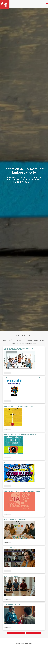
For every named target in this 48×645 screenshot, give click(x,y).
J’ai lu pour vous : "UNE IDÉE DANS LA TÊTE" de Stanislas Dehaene (23, 378)
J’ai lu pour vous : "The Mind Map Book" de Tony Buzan (20, 434)
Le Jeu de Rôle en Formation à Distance (15, 547)
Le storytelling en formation (12, 604)
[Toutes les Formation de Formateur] (33, 633)
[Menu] (46, 3)
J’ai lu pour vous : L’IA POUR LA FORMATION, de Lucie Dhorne (22, 491)
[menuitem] (46, 3)
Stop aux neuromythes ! (11, 463)
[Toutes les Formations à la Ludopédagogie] (16, 633)
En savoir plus (7, 401)
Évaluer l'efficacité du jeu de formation (15, 519)
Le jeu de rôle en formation (11, 576)
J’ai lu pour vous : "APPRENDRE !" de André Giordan (19, 406)
